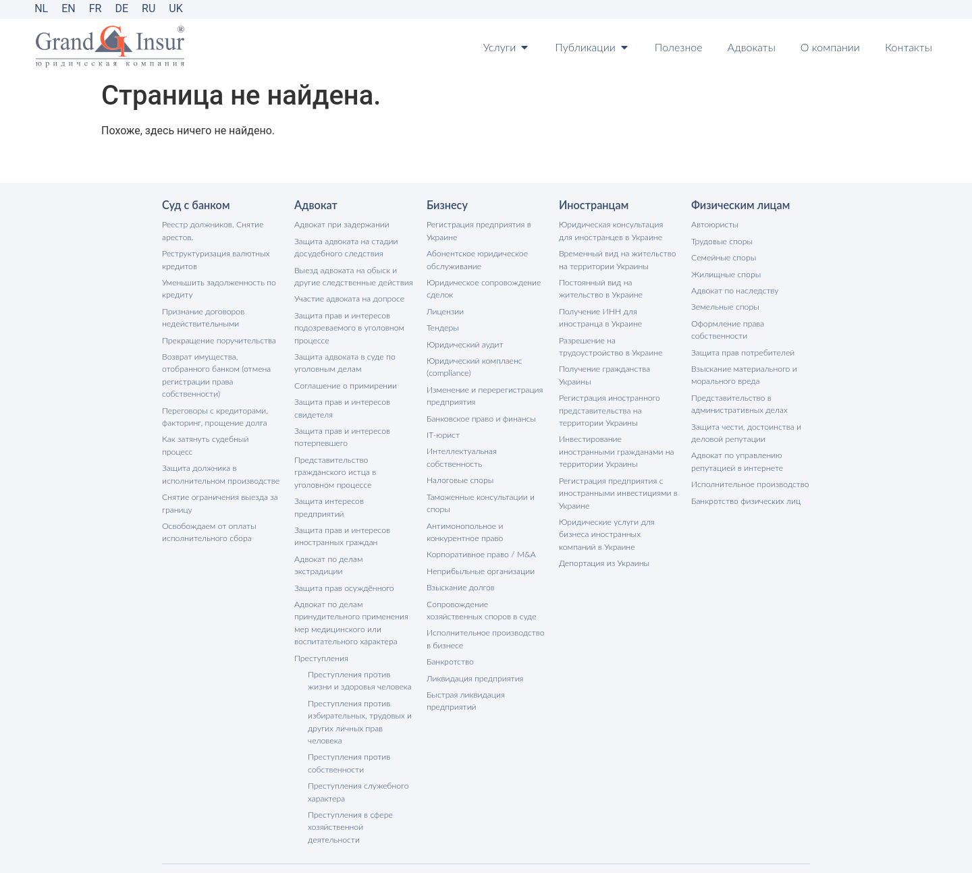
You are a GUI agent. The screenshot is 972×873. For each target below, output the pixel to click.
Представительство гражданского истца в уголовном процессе (334, 467)
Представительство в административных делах (738, 400)
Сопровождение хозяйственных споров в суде (485, 603)
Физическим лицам (739, 204)
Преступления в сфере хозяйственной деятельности (349, 791)
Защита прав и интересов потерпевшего (341, 433)
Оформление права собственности (727, 327)
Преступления (320, 625)
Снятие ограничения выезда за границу (218, 485)
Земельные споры (724, 305)
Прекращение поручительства (217, 338)
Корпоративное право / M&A (480, 548)
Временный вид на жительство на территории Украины (616, 259)
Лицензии (445, 309)
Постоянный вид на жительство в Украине (617, 287)
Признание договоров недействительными (202, 315)
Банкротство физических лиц (745, 495)
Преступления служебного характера (357, 756)
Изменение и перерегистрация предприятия (484, 392)
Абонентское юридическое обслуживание (476, 259)
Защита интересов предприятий (353, 495)
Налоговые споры (459, 475)
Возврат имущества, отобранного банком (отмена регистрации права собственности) (215, 372)
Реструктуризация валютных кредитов (214, 259)
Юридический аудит (464, 342)
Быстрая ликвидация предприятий (465, 692)
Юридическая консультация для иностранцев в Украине (617, 230)
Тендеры (442, 325)
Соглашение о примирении (344, 382)
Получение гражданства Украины (603, 372)
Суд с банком (195, 204)
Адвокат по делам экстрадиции (352, 540)
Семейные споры (723, 257)
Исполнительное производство (749, 479)
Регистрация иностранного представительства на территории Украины (608, 406)
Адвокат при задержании (340, 224)
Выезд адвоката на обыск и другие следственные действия (352, 275)
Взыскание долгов (460, 580)
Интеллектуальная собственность (461, 453)
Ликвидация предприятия (474, 670)
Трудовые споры (721, 240)
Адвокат (315, 204)
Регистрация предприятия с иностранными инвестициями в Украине (617, 487)
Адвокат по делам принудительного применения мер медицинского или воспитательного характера (350, 590)
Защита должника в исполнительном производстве (219, 457)
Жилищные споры (725, 273)
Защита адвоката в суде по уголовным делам (344, 360)
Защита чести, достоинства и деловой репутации (745, 429)
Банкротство (450, 653)
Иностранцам (593, 204)
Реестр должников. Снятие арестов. (211, 230)
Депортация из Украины (603, 556)
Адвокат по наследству (734, 289)
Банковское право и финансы (480, 415)
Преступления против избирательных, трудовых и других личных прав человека (359, 688)
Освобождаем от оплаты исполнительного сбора (208, 514)
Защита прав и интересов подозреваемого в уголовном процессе (348, 325)
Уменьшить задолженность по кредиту (217, 287)
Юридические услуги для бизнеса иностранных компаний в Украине (618, 528)
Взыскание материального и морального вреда (742, 372)
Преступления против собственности (348, 728)
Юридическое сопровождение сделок (483, 287)
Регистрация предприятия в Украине (478, 230)
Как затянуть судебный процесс (220, 435)
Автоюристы (714, 224)
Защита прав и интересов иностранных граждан (341, 518)
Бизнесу (447, 204)
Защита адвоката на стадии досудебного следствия (345, 246)
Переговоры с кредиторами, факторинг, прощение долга (214, 412)
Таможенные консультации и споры (479, 497)
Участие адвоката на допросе (348, 297)
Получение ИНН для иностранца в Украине (600, 315)
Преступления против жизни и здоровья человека (358, 647)
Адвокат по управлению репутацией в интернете (736, 457)
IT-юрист (443, 431)
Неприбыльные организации (480, 564)
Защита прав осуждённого (343, 556)
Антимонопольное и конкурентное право (464, 526)
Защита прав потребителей (741, 350)
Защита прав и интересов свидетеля (341, 404)
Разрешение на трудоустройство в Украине (609, 344)
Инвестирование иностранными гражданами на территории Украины (618, 447)
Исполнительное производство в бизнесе (484, 631)
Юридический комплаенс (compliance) (473, 364)
